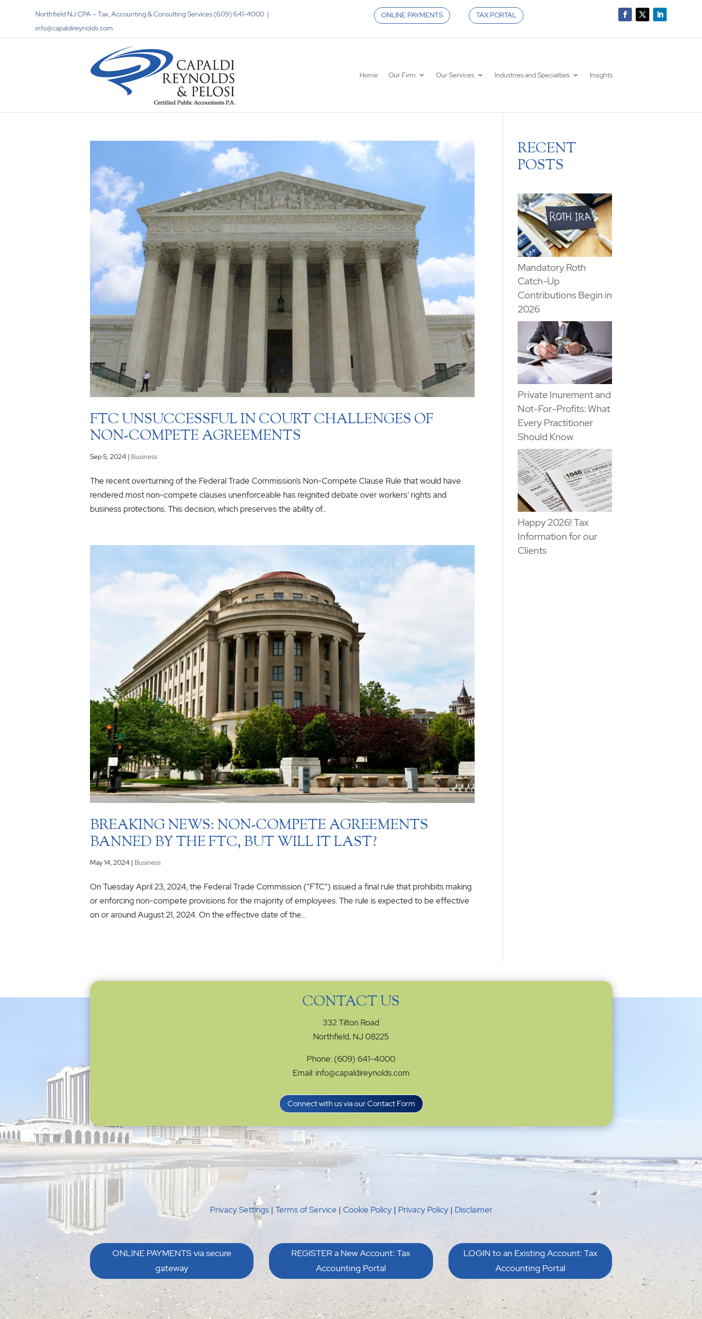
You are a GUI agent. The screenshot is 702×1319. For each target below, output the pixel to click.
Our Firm (402, 75)
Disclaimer (474, 1209)
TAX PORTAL (496, 15)
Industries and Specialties (531, 75)
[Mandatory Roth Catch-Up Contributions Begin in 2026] (565, 226)
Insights (601, 75)
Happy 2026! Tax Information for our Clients (557, 536)
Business (144, 456)
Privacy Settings (239, 1209)
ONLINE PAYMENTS (412, 15)
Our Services (455, 75)
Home (368, 75)
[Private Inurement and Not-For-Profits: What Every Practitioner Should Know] (565, 354)
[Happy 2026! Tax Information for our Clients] (565, 482)
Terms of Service (306, 1209)
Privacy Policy (423, 1209)
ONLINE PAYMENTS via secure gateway (171, 1260)
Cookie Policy (367, 1209)
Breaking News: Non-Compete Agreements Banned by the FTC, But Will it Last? (259, 834)
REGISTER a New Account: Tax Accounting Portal (350, 1260)
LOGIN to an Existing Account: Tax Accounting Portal (530, 1260)
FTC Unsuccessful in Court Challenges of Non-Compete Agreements (261, 428)
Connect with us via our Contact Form (351, 1103)
